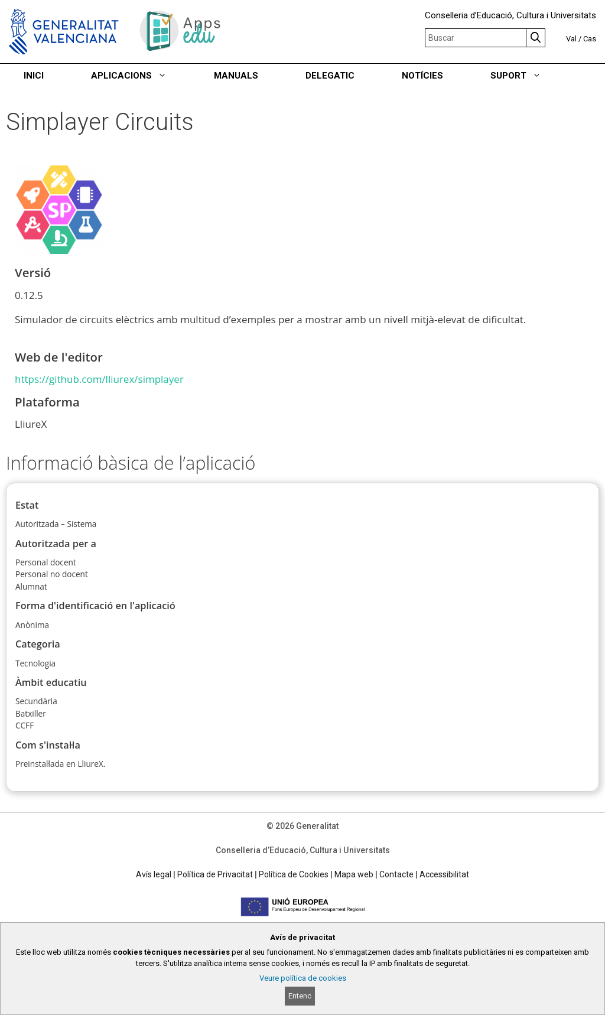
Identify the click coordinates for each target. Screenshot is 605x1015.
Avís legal (153, 874)
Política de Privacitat (215, 874)
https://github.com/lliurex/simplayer (99, 379)
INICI (34, 75)
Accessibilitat (444, 874)
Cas (589, 38)
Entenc (299, 995)
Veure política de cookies (302, 978)
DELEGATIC (329, 75)
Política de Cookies (293, 874)
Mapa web (353, 874)
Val (571, 38)
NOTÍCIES (422, 75)
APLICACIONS (140, 75)
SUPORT (527, 75)
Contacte (396, 874)
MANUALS (236, 75)
